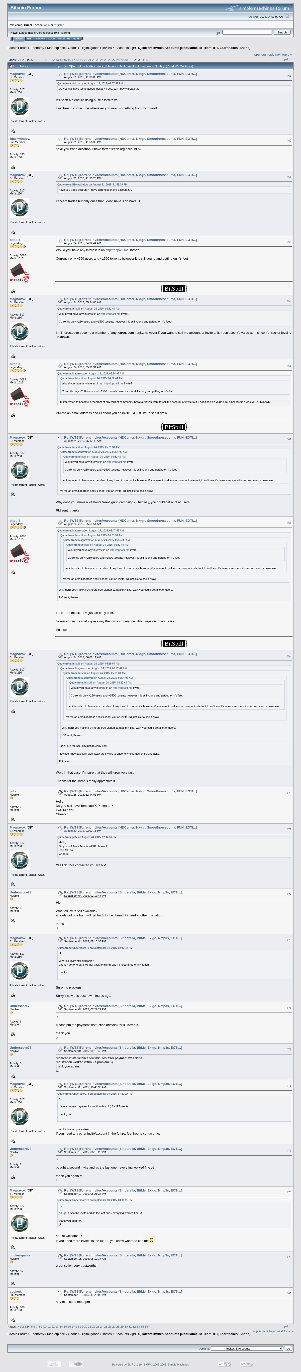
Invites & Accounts (115, 48)
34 (142, 59)
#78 (289, 1192)
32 (134, 59)
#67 (289, 439)
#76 (289, 1085)
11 (49, 59)
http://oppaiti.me (117, 250)
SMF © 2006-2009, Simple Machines (166, 1364)
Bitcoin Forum (17, 48)
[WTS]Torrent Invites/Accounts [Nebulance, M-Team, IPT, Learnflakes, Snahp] (191, 48)
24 (101, 59)
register (58, 24)
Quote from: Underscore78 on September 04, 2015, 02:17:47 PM (94, 948)
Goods (72, 48)
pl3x (13, 791)
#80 (289, 1293)
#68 (289, 522)
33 (138, 59)
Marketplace (56, 48)
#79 (289, 1257)
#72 (289, 894)
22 (93, 59)
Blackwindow (20, 139)
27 (113, 59)
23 (97, 59)
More (76, 38)
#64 (289, 241)
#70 (289, 793)
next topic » (283, 54)
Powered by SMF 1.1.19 (127, 1364)
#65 (289, 300)
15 (65, 59)
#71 (289, 829)
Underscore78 (20, 892)
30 (126, 59)
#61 (289, 75)
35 (146, 59)
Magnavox (18, 74)
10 (45, 59)
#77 (289, 1150)
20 (85, 59)
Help (30, 38)
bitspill (15, 240)
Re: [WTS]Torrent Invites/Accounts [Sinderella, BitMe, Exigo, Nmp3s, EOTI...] (123, 892)
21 (89, 59)
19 (81, 59)
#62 (289, 140)
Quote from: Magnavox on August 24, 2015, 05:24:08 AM (90, 373)
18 (77, 59)
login (47, 24)
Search (41, 38)
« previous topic (263, 54)
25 (105, 59)
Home (18, 38)
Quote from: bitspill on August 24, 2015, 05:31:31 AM (88, 447)
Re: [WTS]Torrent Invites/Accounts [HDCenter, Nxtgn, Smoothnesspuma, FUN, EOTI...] (130, 74)
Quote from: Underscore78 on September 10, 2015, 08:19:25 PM (94, 1200)
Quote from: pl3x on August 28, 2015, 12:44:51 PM (86, 837)
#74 (289, 1008)
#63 (289, 176)
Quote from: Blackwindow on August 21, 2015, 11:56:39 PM (92, 184)
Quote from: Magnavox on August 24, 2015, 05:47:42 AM (90, 530)
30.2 (56, 32)
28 (118, 59)
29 (122, 59)
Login (51, 38)
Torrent (65, 32)
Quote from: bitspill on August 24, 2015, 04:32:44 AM (88, 308)
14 (61, 59)
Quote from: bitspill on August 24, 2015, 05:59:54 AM (88, 663)
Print (287, 59)
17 (73, 59)
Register (64, 38)
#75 (289, 1049)
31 (130, 59)
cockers (16, 1291)
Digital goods (90, 48)
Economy (37, 48)
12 (53, 59)
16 (69, 59)
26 (109, 59)
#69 (289, 656)
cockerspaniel (20, 1255)
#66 (289, 365)
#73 (289, 940)
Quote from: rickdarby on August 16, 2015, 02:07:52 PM (90, 83)
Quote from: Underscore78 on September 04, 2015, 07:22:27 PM (94, 1093)
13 (57, 59)
